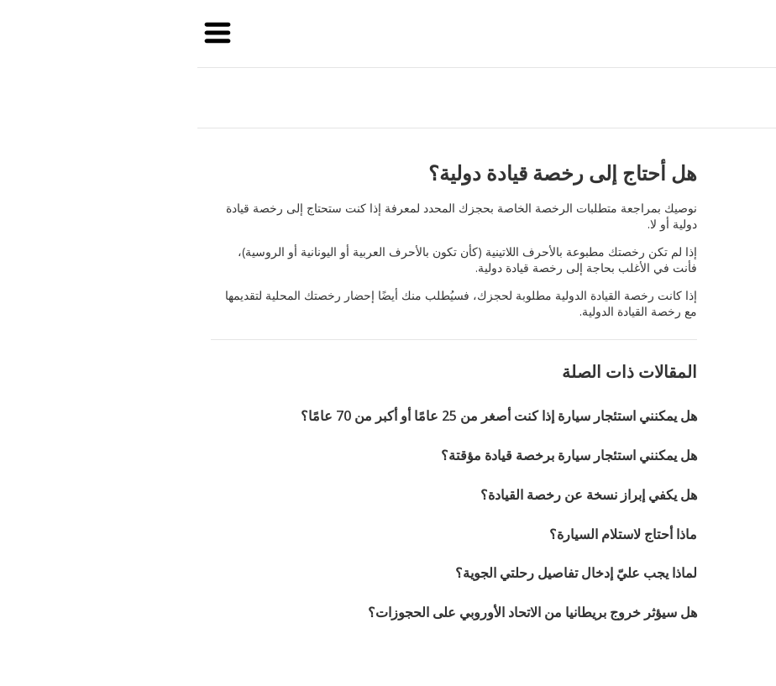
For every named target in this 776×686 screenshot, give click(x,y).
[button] (37, 33)
